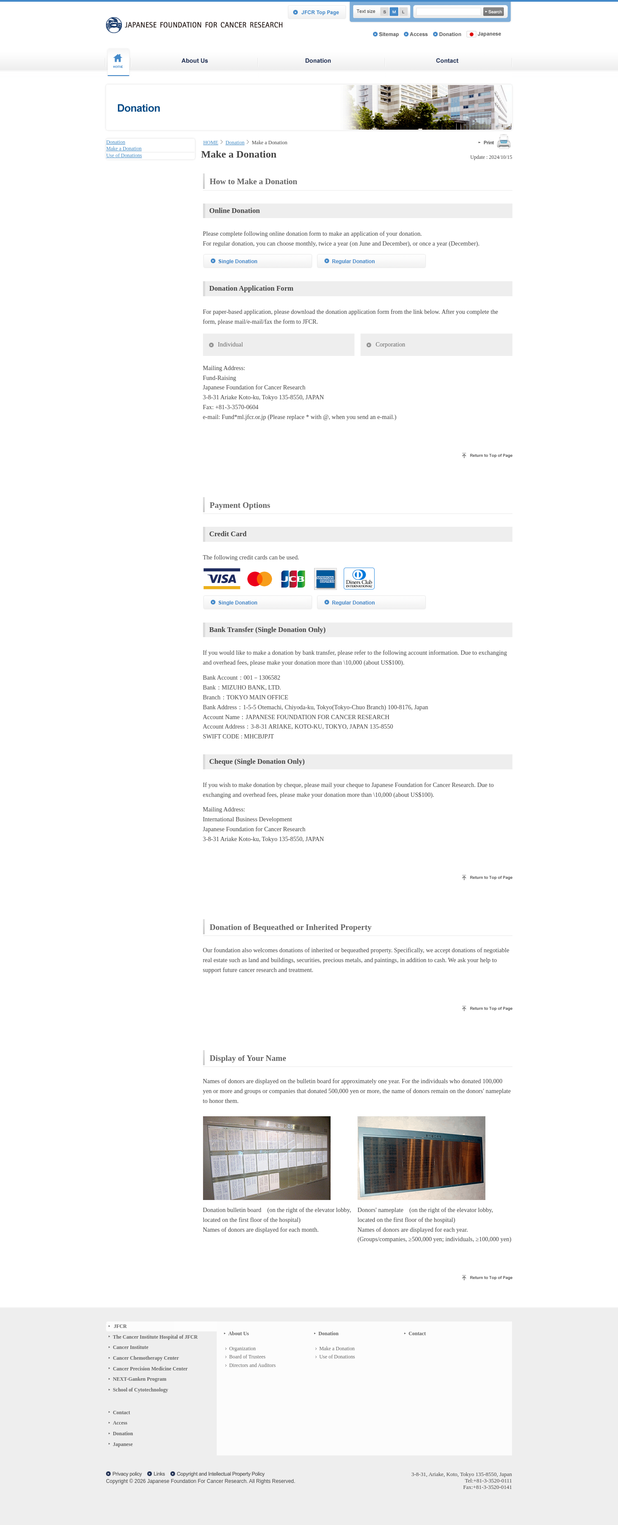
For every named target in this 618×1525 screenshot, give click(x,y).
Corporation (390, 369)
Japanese (123, 1470)
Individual (230, 369)
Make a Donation (337, 1374)
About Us (238, 1359)
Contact (121, 1438)
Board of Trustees (247, 1382)
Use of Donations (337, 1382)
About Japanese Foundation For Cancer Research (195, 62)
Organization (242, 1374)
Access (120, 1448)
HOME (210, 143)
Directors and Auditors (252, 1391)
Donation (322, 62)
